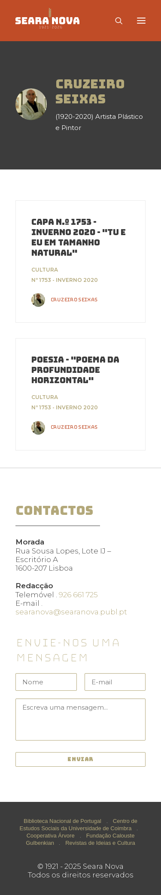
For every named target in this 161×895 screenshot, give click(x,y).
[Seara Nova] (54, 20)
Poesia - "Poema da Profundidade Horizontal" (75, 370)
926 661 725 (78, 594)
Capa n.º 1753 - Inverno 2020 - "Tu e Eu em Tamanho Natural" (78, 237)
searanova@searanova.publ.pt (71, 612)
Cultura (44, 269)
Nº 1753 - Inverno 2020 (64, 280)
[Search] (115, 20)
